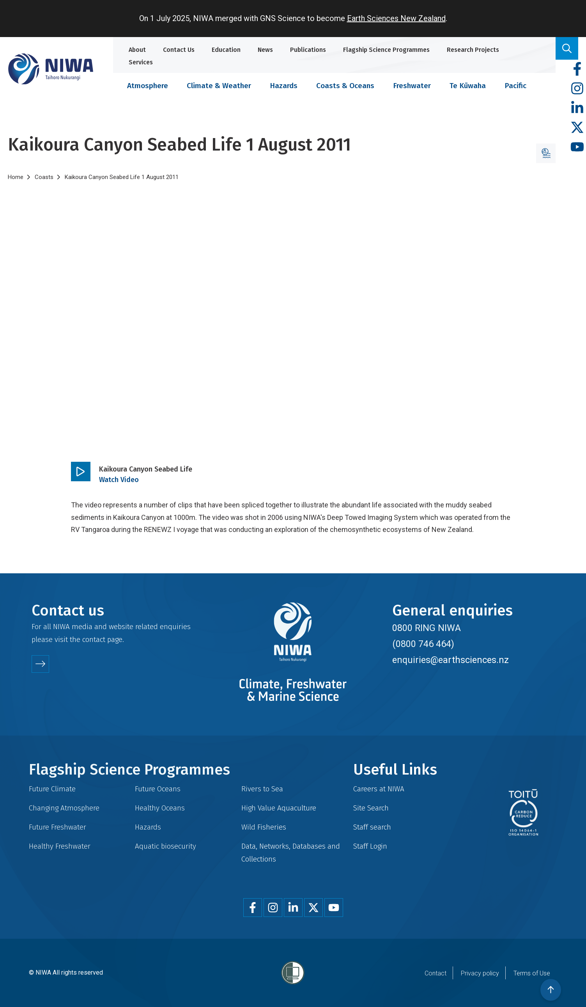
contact (93, 639)
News (265, 49)
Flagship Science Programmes (386, 49)
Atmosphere (147, 85)
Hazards (283, 85)
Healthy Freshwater (59, 846)
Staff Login (370, 846)
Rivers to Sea (262, 788)
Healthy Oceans (160, 807)
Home (15, 177)
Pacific (515, 85)
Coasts (44, 177)
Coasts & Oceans (345, 85)
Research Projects (473, 49)
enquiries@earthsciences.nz (450, 659)
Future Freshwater (57, 827)
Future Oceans (158, 788)
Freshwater (412, 85)
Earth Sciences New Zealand (396, 18)
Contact (435, 973)
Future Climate (52, 788)
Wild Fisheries (263, 827)
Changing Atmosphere (64, 807)
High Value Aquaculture (278, 807)
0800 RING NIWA (426, 627)
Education (226, 49)
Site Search (371, 807)
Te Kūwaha (468, 85)
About (137, 49)
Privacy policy (480, 973)
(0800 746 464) (423, 643)
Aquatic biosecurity (165, 846)
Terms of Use (531, 973)
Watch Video (119, 479)
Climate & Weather (219, 85)
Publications (308, 49)
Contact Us (179, 49)
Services (141, 62)
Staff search (372, 827)
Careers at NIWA (378, 788)
